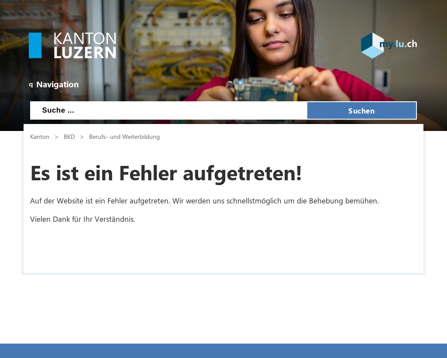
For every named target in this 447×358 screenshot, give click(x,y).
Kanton (39, 136)
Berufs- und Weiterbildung (124, 136)
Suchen (361, 110)
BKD (69, 136)
